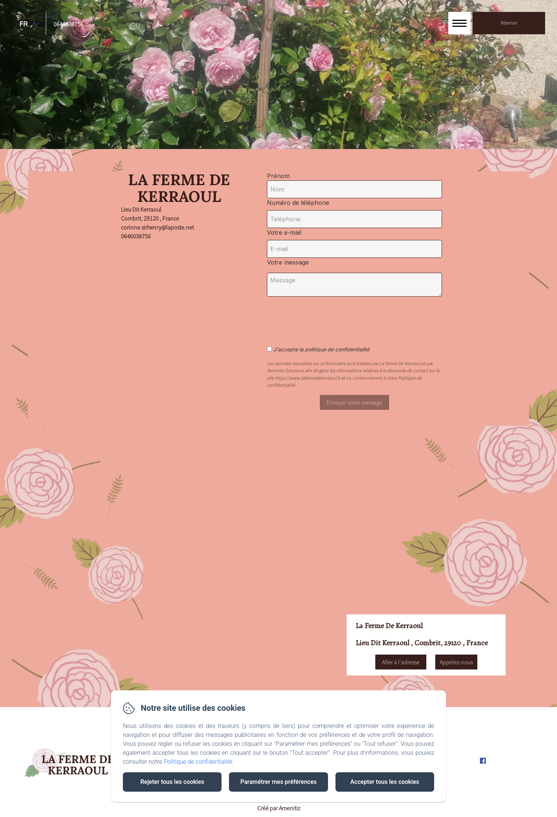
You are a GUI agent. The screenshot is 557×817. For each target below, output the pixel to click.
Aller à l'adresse (401, 662)
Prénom (278, 176)
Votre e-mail (284, 232)
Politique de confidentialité (198, 761)
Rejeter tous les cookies (172, 781)
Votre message (288, 262)
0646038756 (68, 24)
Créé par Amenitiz (278, 808)
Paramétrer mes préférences (278, 781)
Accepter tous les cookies (384, 781)
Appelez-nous (456, 662)
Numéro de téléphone (298, 202)
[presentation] (329, 317)
